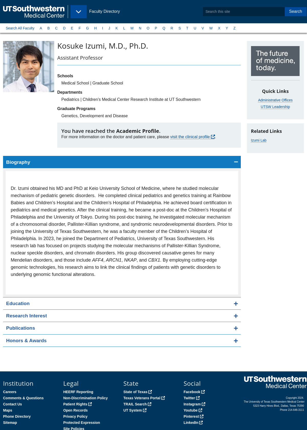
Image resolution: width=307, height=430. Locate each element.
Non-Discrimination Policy (85, 398)
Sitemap (10, 423)
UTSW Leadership (275, 107)
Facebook (192, 392)
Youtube (191, 410)
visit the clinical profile (190, 137)
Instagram (192, 404)
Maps (7, 410)
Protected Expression (81, 423)
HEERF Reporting (78, 392)
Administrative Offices (275, 100)
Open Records (75, 410)
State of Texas (135, 392)
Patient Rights (75, 404)
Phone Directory (17, 416)
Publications (20, 328)
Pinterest (191, 416)
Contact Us (12, 404)
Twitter (189, 398)
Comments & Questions (23, 398)
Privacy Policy (75, 416)
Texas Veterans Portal (141, 398)
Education (18, 303)
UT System (132, 410)
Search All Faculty (20, 28)
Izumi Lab (259, 140)
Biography (18, 162)
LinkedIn (191, 423)
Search (295, 11)
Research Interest (26, 315)
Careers (9, 392)
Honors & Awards (26, 340)
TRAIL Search (135, 404)
